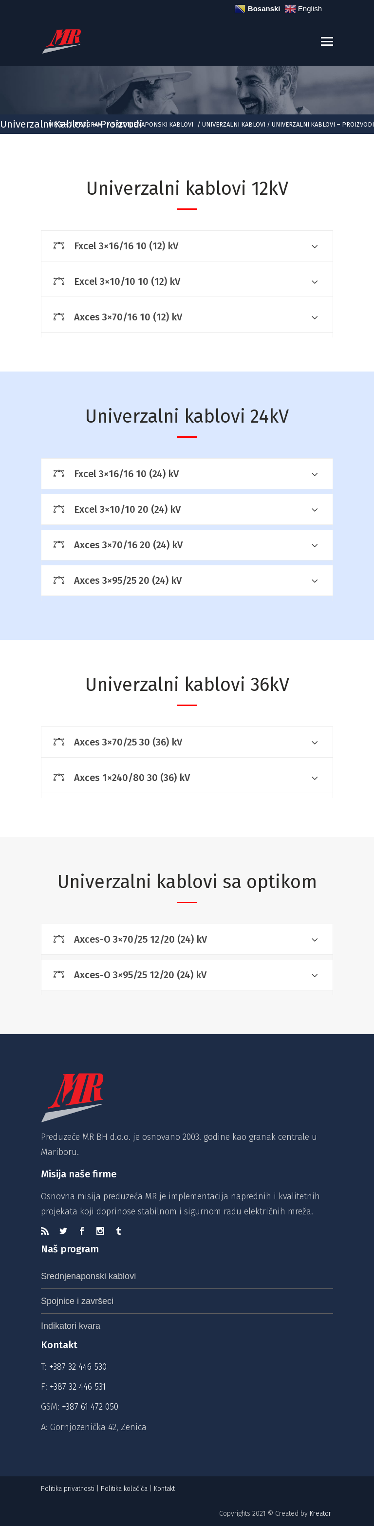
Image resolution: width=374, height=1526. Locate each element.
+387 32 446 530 (78, 1366)
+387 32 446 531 (78, 1386)
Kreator (321, 1513)
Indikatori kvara (70, 1326)
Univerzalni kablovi (233, 124)
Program (88, 124)
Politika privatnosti (67, 1489)
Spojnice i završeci (77, 1301)
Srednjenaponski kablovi (152, 124)
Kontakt (165, 1489)
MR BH (58, 124)
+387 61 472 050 (90, 1406)
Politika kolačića (124, 1489)
